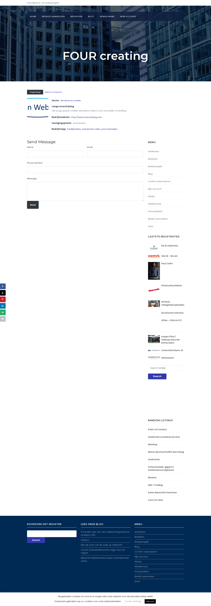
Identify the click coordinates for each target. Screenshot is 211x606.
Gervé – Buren (169, 256)
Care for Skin (155, 500)
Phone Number (35, 162)
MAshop (152, 444)
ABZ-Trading (155, 485)
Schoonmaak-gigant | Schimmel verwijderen (161, 468)
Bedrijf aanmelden (158, 218)
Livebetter (154, 459)
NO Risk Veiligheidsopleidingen (174, 303)
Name (30, 147)
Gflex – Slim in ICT (171, 320)
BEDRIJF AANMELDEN (53, 16)
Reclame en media (71, 100)
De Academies (169, 245)
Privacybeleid (155, 211)
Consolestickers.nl (172, 350)
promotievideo (109, 129)
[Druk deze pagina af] (3, 319)
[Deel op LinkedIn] (3, 306)
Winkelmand (107, 16)
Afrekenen (153, 151)
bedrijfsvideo (74, 129)
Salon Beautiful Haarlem (162, 492)
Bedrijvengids (155, 166)
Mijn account (128, 16)
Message (32, 178)
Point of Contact (157, 429)
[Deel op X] (3, 293)
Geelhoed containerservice (164, 436)
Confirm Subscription (159, 181)
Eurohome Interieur (172, 312)
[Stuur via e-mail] (3, 312)
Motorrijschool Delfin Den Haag (166, 451)
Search (157, 376)
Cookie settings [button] (133, 601)
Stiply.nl (85, 539)
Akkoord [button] (150, 601)
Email (89, 147)
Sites (150, 226)
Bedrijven (76, 16)
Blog (91, 16)
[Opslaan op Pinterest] (3, 299)
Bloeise (152, 477)
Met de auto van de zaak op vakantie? (101, 544)
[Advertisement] (165, 116)
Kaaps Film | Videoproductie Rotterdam (170, 339)
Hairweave (167, 357)
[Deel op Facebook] (3, 286)
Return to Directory (53, 92)
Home (33, 16)
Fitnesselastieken (171, 285)
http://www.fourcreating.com (86, 117)
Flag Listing (35, 92)
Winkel (151, 196)
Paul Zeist (167, 263)
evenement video (91, 129)
